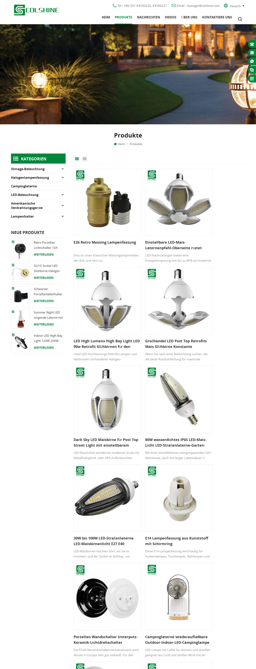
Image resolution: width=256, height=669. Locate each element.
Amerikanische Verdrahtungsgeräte (27, 209)
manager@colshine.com (217, 591)
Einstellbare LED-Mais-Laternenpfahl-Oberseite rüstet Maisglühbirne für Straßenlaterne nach (154, 235)
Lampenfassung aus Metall (156, 586)
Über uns (189, 19)
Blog (89, 594)
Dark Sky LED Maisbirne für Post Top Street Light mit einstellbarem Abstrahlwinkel (159, 321)
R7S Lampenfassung (151, 594)
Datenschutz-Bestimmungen (105, 601)
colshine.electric (212, 598)
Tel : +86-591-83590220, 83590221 (142, 7)
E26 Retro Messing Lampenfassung (90, 235)
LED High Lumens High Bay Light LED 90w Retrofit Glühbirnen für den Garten (215, 235)
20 (191, 521)
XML (89, 615)
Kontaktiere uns (217, 19)
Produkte (123, 19)
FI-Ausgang (145, 579)
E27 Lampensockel (150, 601)
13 (175, 521)
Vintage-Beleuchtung (28, 172)
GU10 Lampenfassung (152, 572)
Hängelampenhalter (151, 630)
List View (85, 162)
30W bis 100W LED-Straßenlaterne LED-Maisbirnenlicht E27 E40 (95, 406)
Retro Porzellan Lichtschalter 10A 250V (46, 249)
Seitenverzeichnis (98, 608)
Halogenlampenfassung (30, 181)
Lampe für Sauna (149, 608)
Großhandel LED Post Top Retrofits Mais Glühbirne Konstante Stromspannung (98, 321)
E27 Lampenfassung (151, 615)
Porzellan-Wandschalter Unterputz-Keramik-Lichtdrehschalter (212, 406)
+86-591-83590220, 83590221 (222, 583)
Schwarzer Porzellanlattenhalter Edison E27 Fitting (48, 295)
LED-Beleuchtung (24, 198)
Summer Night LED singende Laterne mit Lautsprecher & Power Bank (49, 318)
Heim (106, 19)
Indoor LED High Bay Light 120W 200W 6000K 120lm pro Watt (49, 342)
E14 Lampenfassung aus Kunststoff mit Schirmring (155, 406)
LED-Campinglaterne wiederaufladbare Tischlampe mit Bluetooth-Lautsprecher (217, 492)
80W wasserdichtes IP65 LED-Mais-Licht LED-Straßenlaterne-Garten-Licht (216, 321)
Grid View (77, 162)
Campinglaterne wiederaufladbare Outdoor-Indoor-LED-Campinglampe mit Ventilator (98, 492)
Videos (170, 19)
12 (167, 521)
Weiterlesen (44, 258)
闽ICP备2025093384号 (128, 654)
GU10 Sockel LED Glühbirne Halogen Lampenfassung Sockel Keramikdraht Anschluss (49, 272)
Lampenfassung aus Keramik (157, 622)
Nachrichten (148, 19)
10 (151, 521)
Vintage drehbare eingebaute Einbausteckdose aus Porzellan (158, 492)
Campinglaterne (24, 189)
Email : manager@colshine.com (198, 7)
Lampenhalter (22, 220)
